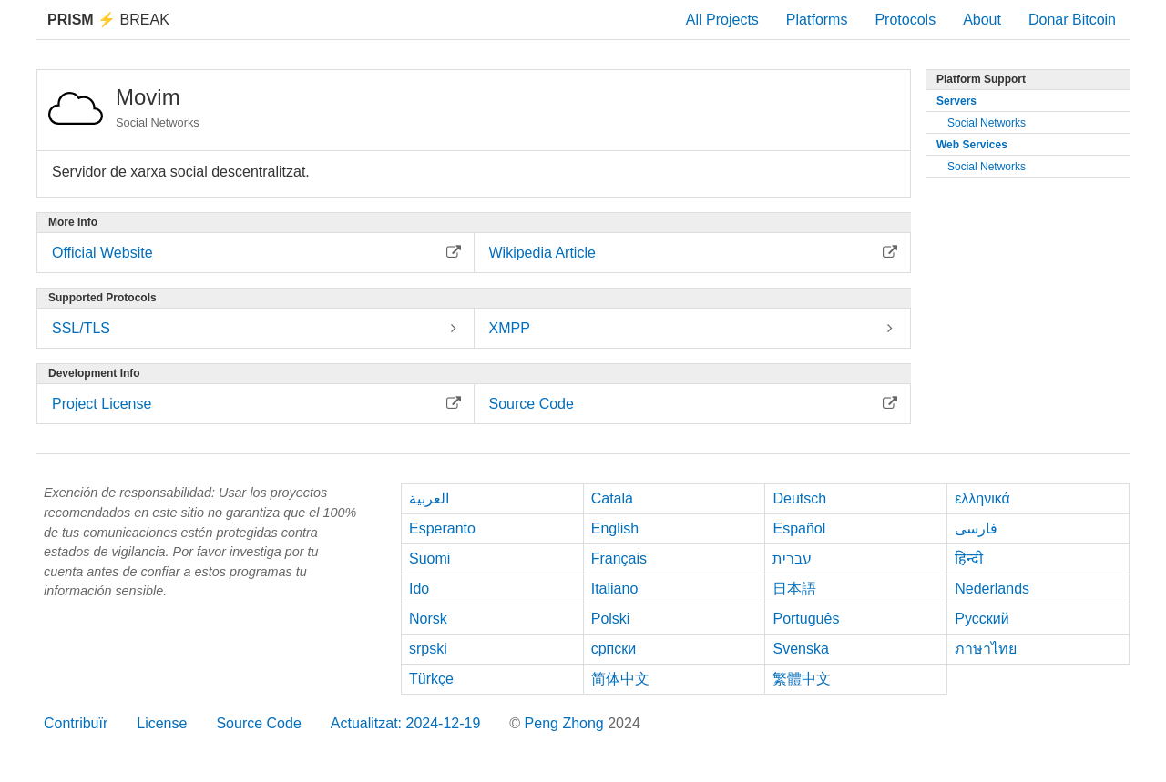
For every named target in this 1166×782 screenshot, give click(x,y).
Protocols (905, 19)
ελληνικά (982, 498)
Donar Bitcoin (1072, 19)
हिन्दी (969, 558)
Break (108, 19)
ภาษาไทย (986, 648)
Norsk (428, 618)
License (162, 723)
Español (798, 528)
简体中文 (620, 678)
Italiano (615, 588)
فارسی (976, 528)
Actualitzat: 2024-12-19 (406, 723)
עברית (792, 558)
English (615, 528)
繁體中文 (801, 678)
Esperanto (442, 528)
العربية (429, 498)
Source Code (258, 723)
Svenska (800, 648)
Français (619, 558)
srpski (428, 648)
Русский (981, 618)
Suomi (429, 558)
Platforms (817, 19)
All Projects (722, 19)
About (982, 19)
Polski (610, 618)
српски (614, 648)
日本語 (794, 588)
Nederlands (992, 588)
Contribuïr (75, 723)
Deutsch (799, 498)
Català (612, 498)
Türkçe (431, 678)
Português (805, 618)
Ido (419, 588)
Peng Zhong (567, 723)
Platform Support (981, 79)
